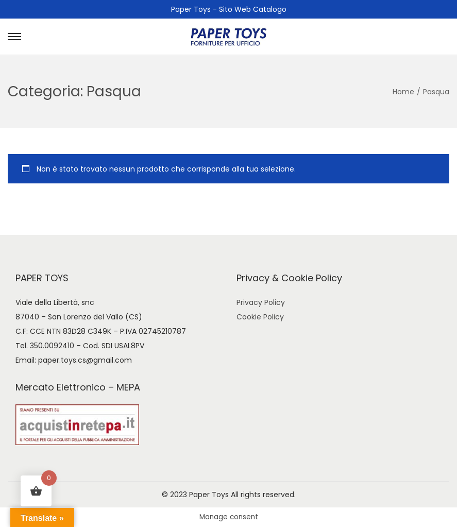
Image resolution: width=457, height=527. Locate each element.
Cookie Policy (260, 317)
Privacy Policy (260, 302)
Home (403, 92)
